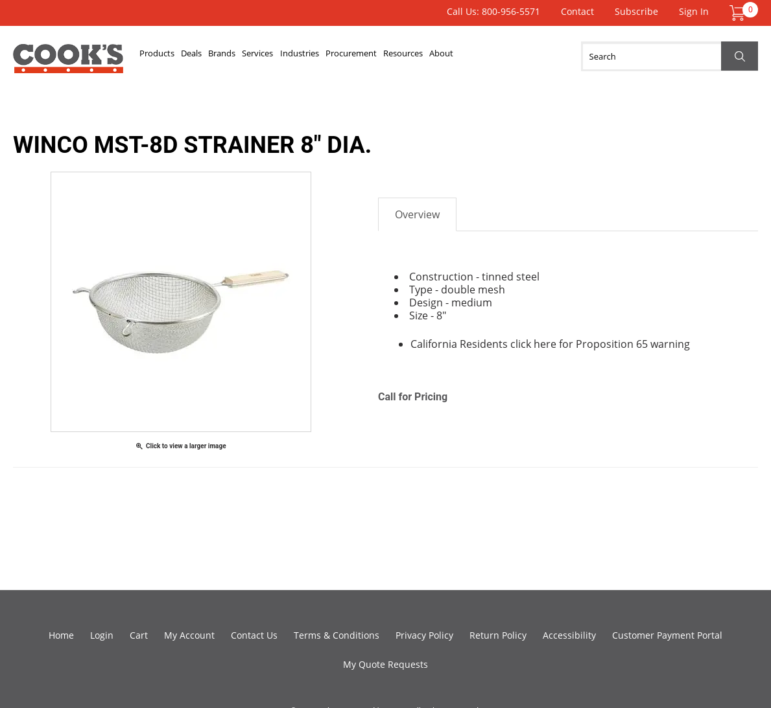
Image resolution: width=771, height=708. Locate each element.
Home (61, 635)
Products (163, 56)
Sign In (694, 11)
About (532, 56)
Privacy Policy (424, 635)
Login (101, 635)
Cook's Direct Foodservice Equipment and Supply (68, 63)
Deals (208, 56)
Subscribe (636, 11)
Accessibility (569, 635)
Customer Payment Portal (667, 635)
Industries (352, 56)
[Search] (669, 56)
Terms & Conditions (336, 635)
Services (298, 56)
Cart (139, 635)
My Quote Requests (385, 664)
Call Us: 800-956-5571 (493, 11)
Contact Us (254, 635)
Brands (251, 56)
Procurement (417, 56)
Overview (417, 214)
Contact (577, 11)
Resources (482, 56)
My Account (189, 635)
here (545, 344)
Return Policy (498, 635)
